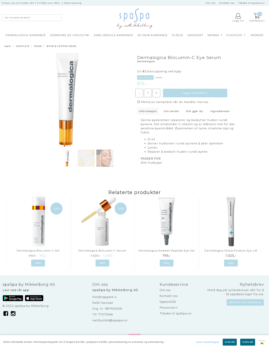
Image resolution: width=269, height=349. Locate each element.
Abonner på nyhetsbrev (245, 302)
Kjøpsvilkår (168, 301)
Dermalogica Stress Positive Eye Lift (230, 250)
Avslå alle (230, 342)
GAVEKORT (195, 35)
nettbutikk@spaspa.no (109, 320)
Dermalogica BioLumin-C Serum (102, 250)
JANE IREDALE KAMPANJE (113, 35)
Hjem (7, 46)
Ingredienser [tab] (220, 111)
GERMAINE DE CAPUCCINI (69, 35)
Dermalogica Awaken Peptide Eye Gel (166, 250)
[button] (64, 146)
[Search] (32, 17)
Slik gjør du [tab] (194, 111)
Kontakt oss (227, 3)
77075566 (105, 314)
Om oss (210, 3)
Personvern (169, 307)
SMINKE (213, 35)
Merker (257, 35)
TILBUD (177, 35)
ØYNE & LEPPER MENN (59, 46)
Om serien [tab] (171, 111)
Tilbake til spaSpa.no (251, 3)
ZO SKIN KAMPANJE (152, 35)
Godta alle (247, 342)
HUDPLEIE (234, 35)
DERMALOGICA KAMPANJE (25, 35)
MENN (36, 46)
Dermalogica (146, 61)
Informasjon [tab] (148, 111)
